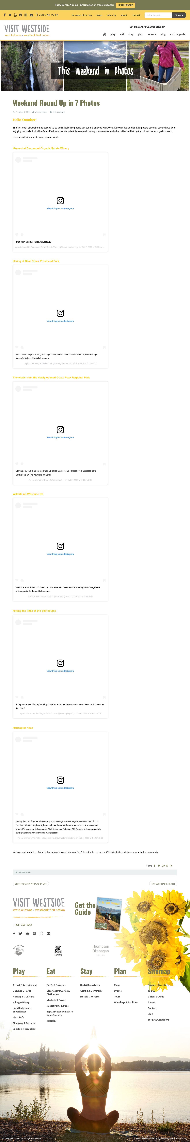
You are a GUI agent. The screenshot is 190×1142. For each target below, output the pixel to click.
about (124, 15)
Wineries (52, 1020)
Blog (163, 34)
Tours (117, 996)
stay (131, 34)
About (151, 1002)
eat (122, 34)
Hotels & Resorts (89, 996)
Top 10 (151, 990)
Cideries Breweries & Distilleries (58, 992)
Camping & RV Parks (91, 990)
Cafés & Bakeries (56, 984)
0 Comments (58, 112)
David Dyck (48, 596)
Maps (117, 984)
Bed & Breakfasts (90, 984)
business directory (82, 15)
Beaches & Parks (22, 990)
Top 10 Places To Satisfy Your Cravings (60, 1013)
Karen (46, 480)
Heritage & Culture (23, 996)
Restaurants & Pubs (58, 1005)
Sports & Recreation (24, 1028)
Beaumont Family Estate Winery (45, 247)
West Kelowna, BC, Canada (168, 26)
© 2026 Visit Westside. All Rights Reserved (21, 1138)
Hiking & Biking (21, 1002)
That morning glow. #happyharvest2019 (33, 242)
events (151, 34)
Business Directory (158, 984)
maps (99, 15)
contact (136, 15)
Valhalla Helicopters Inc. (44, 838)
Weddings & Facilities (126, 1002)
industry (111, 15)
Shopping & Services (24, 1023)
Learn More (125, 5)
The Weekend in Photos (163, 883)
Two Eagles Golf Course (46, 713)
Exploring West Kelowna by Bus (31, 883)
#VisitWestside (25, 872)
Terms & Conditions (158, 1019)
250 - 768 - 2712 (23, 924)
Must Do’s (18, 1017)
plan (140, 34)
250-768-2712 (48, 15)
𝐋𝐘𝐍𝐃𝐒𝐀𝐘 (45, 363)
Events (118, 990)
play (112, 34)
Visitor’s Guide (156, 996)
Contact (152, 1008)
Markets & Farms (56, 999)
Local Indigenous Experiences (22, 1010)
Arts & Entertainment (25, 984)
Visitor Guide (178, 34)
